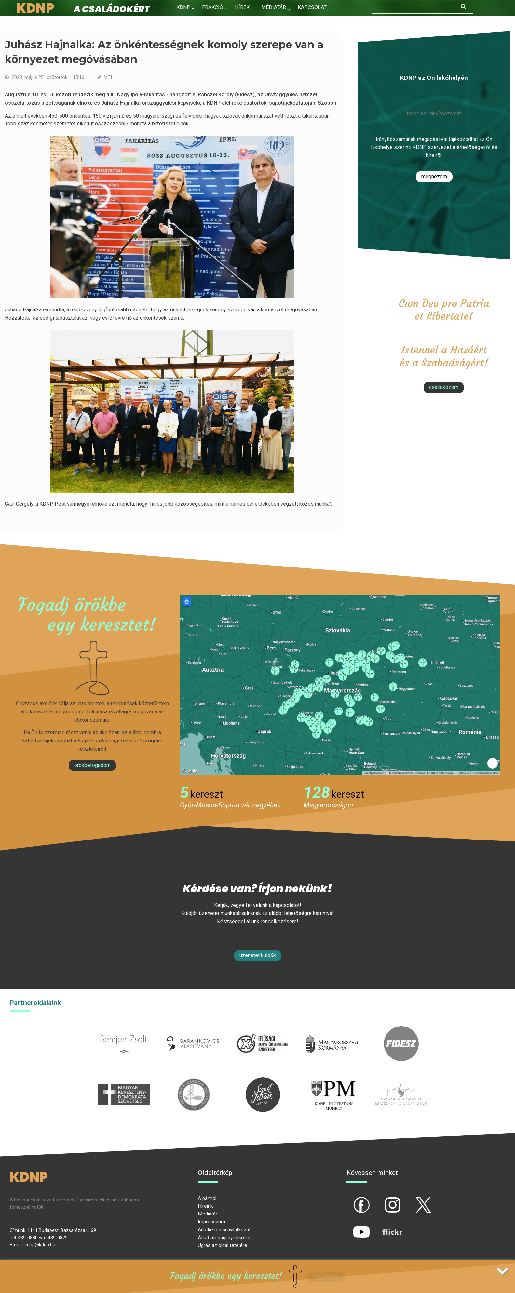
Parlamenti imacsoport (401, 1081)
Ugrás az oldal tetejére (222, 1245)
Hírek (242, 7)
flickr (384, 1226)
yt (350, 1226)
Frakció (212, 7)
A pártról (207, 1198)
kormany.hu (332, 1030)
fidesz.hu (401, 1030)
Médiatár (207, 1214)
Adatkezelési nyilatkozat (224, 1230)
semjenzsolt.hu (123, 1030)
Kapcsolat (312, 7)
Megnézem (434, 176)
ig (381, 1199)
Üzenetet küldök (257, 955)
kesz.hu (193, 1081)
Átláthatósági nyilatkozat (224, 1238)
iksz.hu (262, 1030)
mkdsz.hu (124, 1081)
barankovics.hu (193, 1030)
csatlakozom (443, 387)
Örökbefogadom (92, 765)
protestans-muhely (332, 1081)
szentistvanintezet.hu (262, 1081)
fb (350, 1199)
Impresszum (211, 1222)
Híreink (205, 1206)
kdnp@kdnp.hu (40, 1244)
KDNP (183, 7)
